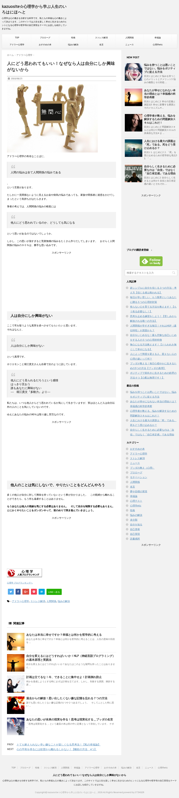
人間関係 (129, 37)
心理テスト (136, 500)
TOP (17, 37)
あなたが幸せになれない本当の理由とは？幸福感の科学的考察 (160, 94)
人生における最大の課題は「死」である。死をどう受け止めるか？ (160, 144)
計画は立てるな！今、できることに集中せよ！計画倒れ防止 (64, 677)
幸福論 (158, 37)
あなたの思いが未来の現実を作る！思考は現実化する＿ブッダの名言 (69, 719)
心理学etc (158, 44)
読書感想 (135, 538)
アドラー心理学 (17, 44)
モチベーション (138, 477)
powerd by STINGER (133, 792)
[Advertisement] (61, 285)
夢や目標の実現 (138, 491)
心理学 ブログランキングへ (20, 582)
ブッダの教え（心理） (142, 467)
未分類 (133, 519)
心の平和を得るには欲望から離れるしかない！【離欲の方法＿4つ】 (57, 749)
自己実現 (135, 534)
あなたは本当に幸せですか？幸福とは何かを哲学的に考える (64, 634)
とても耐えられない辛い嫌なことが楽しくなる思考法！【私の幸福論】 (59, 744)
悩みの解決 (73, 44)
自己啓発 (135, 529)
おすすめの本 (45, 44)
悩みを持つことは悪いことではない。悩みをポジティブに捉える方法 (160, 68)
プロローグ (45, 37)
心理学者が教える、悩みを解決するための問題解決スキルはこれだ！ (160, 119)
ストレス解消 (101, 37)
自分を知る (136, 524)
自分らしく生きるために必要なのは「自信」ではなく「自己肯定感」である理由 (160, 170)
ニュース (129, 44)
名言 (101, 44)
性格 (73, 37)
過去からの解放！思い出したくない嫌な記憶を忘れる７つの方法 (66, 698)
